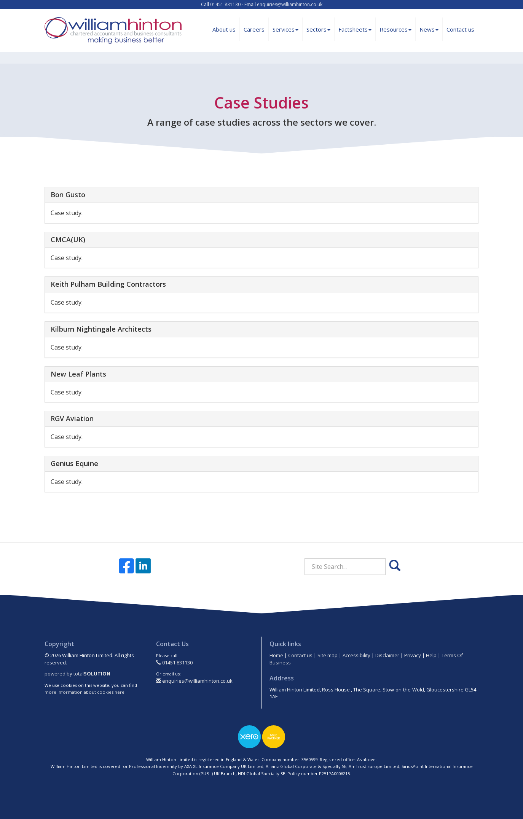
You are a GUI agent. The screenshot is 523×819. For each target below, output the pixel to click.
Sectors (318, 29)
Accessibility (356, 655)
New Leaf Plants (78, 373)
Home (276, 655)
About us (224, 29)
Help (431, 655)
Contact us (460, 29)
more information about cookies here (84, 692)
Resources (395, 29)
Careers (254, 29)
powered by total (77, 673)
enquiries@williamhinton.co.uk (289, 4)
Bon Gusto (68, 194)
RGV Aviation (72, 418)
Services (285, 29)
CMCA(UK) (68, 239)
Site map (327, 655)
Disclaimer (387, 655)
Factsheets (355, 29)
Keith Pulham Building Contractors (108, 284)
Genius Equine (74, 463)
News (428, 29)
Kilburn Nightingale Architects (101, 329)
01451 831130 (225, 4)
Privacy (412, 655)
